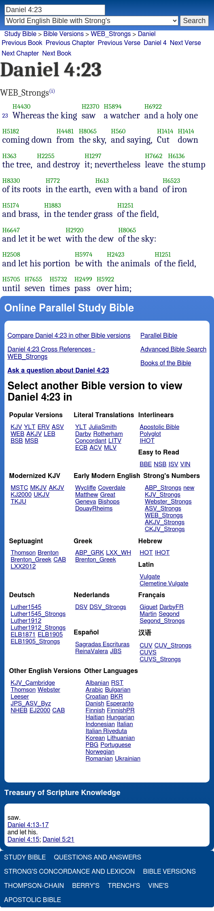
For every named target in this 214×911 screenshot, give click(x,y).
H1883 (52, 205)
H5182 (10, 131)
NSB (160, 464)
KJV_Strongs (162, 495)
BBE (146, 464)
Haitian (95, 717)
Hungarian (120, 717)
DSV (81, 607)
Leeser (20, 697)
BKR (116, 697)
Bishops (108, 502)
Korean (95, 738)
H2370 (91, 106)
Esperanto (120, 704)
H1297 (93, 156)
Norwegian (100, 752)
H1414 (165, 131)
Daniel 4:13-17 (28, 825)
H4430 (22, 106)
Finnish (95, 710)
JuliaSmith (103, 427)
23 (5, 115)
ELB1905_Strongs (35, 642)
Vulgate (150, 577)
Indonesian (100, 724)
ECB (81, 448)
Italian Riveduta (106, 731)
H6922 (153, 106)
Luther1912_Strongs (38, 628)
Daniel (147, 34)
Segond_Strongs (162, 621)
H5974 (84, 254)
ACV (95, 448)
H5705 (11, 279)
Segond (169, 614)
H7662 (153, 156)
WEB (17, 434)
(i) (52, 91)
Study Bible (20, 34)
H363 (9, 156)
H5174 (10, 205)
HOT (146, 553)
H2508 (11, 254)
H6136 (176, 156)
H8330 (11, 180)
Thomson (23, 553)
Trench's (124, 886)
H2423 (116, 254)
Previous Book (22, 43)
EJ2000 (40, 710)
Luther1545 (26, 607)
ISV (173, 464)
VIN (185, 464)
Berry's (86, 886)
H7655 (33, 279)
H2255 (46, 156)
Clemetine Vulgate (164, 584)
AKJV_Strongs (164, 522)
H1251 (125, 205)
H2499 (83, 279)
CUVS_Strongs (160, 659)
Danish (95, 704)
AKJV (34, 434)
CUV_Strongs (173, 646)
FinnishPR (121, 710)
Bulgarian (117, 690)
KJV (16, 427)
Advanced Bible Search (173, 349)
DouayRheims (94, 509)
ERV (44, 427)
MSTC (19, 488)
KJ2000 (21, 495)
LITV (114, 441)
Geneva (85, 502)
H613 (101, 180)
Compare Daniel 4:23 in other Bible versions (69, 335)
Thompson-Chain (34, 886)
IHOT (147, 441)
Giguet (148, 607)
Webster (49, 690)
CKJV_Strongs (165, 529)
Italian (125, 724)
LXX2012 (23, 567)
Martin (148, 614)
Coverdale (111, 488)
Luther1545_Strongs (38, 614)
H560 (118, 131)
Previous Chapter (70, 43)
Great (107, 495)
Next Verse (185, 43)
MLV (110, 448)
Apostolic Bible (32, 900)
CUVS (148, 652)
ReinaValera (91, 651)
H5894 (113, 106)
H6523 (171, 180)
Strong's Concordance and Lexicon (69, 871)
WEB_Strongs (111, 34)
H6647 (11, 230)
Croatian (97, 697)
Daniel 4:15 (24, 839)
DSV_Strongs (107, 607)
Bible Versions (63, 34)
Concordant (90, 441)
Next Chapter (20, 53)
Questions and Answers (97, 857)
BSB (17, 441)
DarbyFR (171, 607)
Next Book (56, 53)
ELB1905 (50, 635)
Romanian (99, 759)
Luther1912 (26, 621)
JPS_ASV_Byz (31, 704)
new (188, 488)
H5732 (58, 279)
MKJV (38, 488)
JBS (115, 651)
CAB (59, 560)
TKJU (18, 502)
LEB (49, 434)
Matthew (86, 495)
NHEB (19, 710)
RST (117, 683)
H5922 (105, 279)
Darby (83, 434)
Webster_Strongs (168, 502)
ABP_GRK (89, 553)
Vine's (158, 886)
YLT (29, 427)
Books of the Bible (165, 363)
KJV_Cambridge (33, 683)
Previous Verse (119, 43)
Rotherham (108, 434)
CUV (146, 646)
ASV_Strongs (163, 509)
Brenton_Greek (31, 560)
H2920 (74, 230)
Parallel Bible (158, 335)
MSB (31, 441)
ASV (58, 427)
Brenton (48, 553)
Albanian (97, 683)
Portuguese (115, 745)
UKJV (41, 495)
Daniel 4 (155, 43)
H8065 (88, 131)
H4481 (65, 131)
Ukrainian (127, 759)
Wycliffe (85, 488)
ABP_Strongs (163, 488)
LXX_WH (118, 553)
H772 (53, 180)
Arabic (94, 690)
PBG (92, 745)
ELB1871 (23, 635)
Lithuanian (121, 738)
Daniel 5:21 (58, 839)
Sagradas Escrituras (102, 644)
